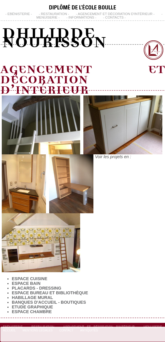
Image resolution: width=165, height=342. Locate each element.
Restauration (54, 14)
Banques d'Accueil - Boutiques (49, 302)
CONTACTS (114, 17)
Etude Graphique (32, 307)
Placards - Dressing (36, 288)
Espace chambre (32, 311)
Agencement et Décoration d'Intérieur (115, 14)
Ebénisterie (18, 14)
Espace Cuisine (29, 278)
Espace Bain (26, 283)
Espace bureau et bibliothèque (50, 292)
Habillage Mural (32, 297)
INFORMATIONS (81, 17)
